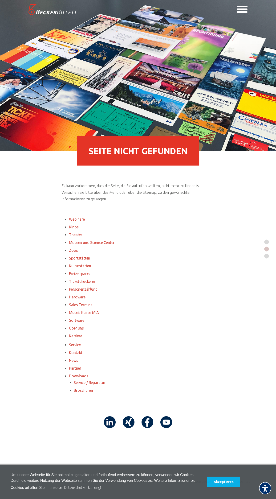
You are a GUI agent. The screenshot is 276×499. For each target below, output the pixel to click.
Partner (75, 368)
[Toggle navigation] (242, 9)
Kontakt (75, 353)
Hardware (77, 297)
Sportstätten (79, 258)
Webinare (77, 219)
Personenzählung (83, 289)
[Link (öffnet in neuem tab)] (110, 422)
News (73, 360)
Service (75, 345)
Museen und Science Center (91, 242)
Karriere (75, 336)
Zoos (73, 250)
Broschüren (83, 390)
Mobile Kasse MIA (84, 312)
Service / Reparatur (89, 382)
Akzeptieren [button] (223, 482)
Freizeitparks (79, 274)
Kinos (73, 227)
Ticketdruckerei (82, 281)
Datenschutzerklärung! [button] (82, 487)
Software (76, 320)
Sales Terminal (81, 305)
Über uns (76, 328)
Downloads (78, 376)
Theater (75, 235)
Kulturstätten (80, 266)
